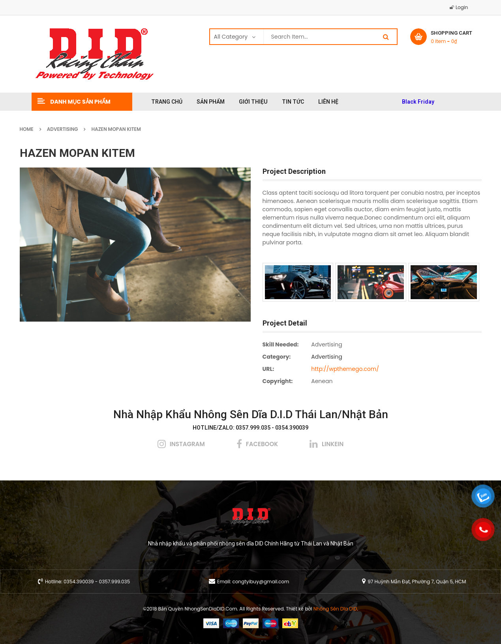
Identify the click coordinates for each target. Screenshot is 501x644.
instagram (187, 444)
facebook (262, 444)
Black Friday (418, 102)
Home (27, 129)
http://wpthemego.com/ (345, 369)
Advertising (62, 129)
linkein (332, 444)
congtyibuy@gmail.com (260, 581)
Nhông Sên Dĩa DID (335, 608)
